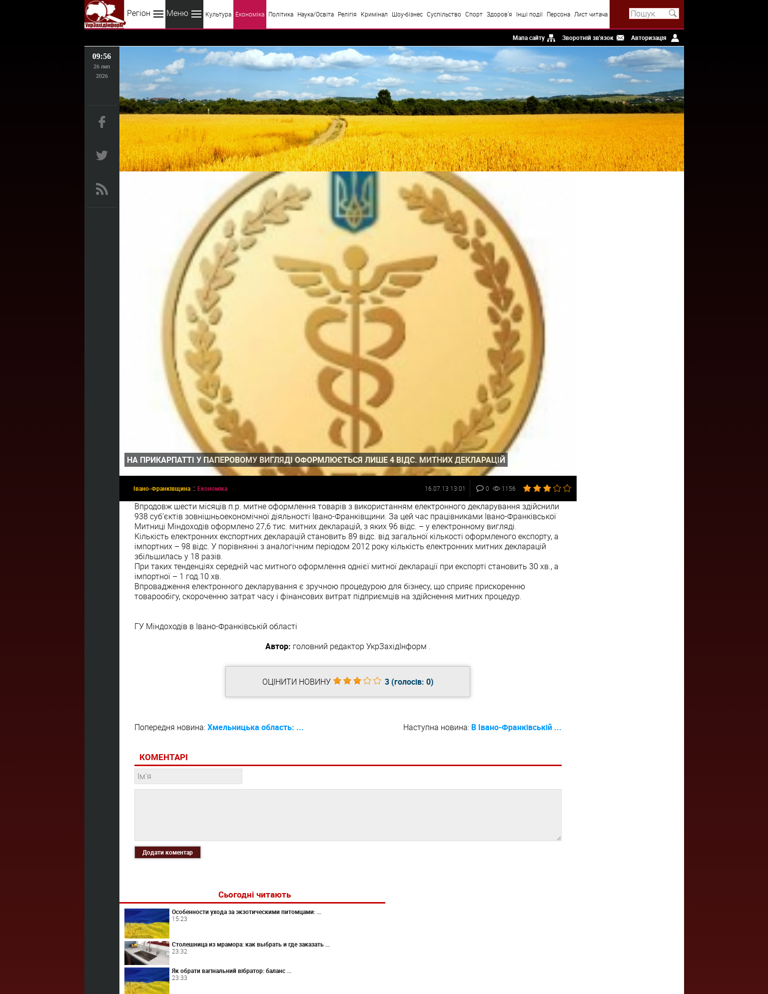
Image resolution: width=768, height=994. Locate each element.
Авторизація (649, 37)
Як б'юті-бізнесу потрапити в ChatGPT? (633, 411)
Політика (280, 14)
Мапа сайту (529, 37)
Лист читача (591, 14)
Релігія (347, 14)
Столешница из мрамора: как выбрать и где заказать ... (633, 241)
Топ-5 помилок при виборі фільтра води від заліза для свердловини (631, 472)
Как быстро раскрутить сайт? (625, 300)
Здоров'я (499, 14)
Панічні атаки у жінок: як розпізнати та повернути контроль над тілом (627, 599)
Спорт (474, 14)
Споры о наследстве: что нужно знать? (627, 332)
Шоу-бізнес (407, 14)
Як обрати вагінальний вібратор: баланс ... (624, 268)
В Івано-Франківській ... (472, 717)
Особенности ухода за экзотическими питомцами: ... (631, 212)
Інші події (529, 14)
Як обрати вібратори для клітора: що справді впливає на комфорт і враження (633, 544)
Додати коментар (167, 842)
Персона (558, 14)
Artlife (617, 514)
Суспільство (444, 14)
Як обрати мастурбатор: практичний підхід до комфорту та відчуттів (626, 442)
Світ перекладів (617, 386)
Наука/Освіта (315, 14)
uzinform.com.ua (382, 957)
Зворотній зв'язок (588, 37)
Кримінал (374, 14)
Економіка (249, 14)
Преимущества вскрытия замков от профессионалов (631, 570)
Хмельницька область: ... (255, 717)
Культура (218, 14)
